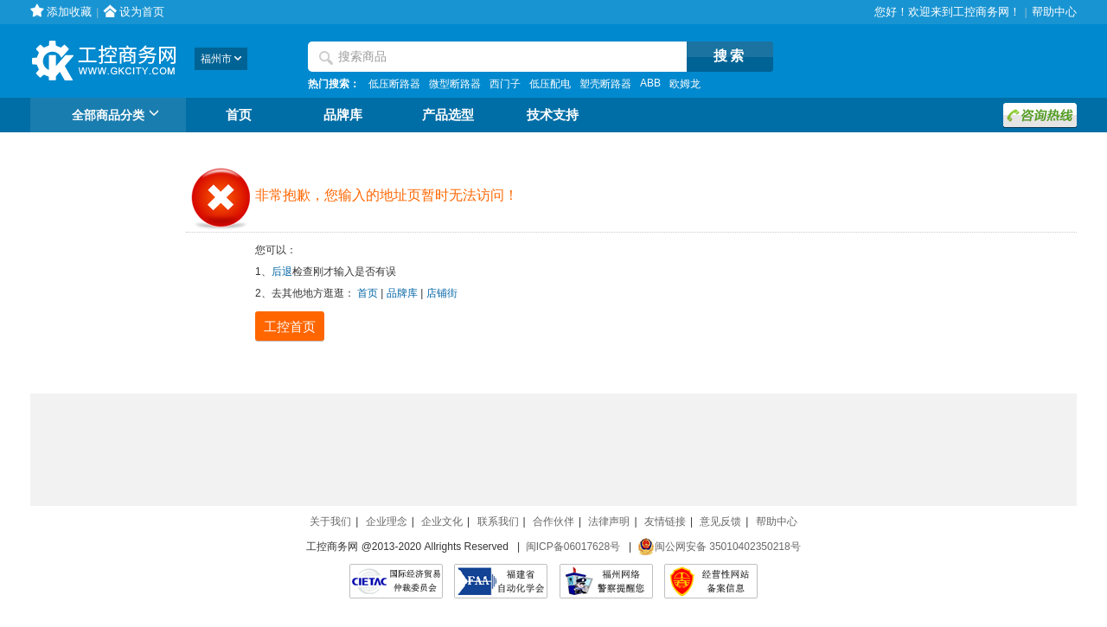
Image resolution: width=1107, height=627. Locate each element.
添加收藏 (69, 11)
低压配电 (550, 84)
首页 (239, 115)
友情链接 (665, 521)
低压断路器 (394, 84)
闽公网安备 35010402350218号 (719, 546)
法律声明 (609, 521)
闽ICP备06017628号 (573, 547)
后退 (282, 272)
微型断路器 (455, 84)
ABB (650, 83)
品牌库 (342, 115)
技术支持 (553, 115)
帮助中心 (1054, 11)
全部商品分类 (118, 116)
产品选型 (448, 115)
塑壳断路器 (605, 84)
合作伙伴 (553, 521)
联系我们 (498, 521)
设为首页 (141, 11)
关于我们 (330, 521)
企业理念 (386, 521)
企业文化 (442, 521)
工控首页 (290, 326)
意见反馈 (720, 521)
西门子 (505, 84)
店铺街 (442, 293)
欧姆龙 (685, 84)
